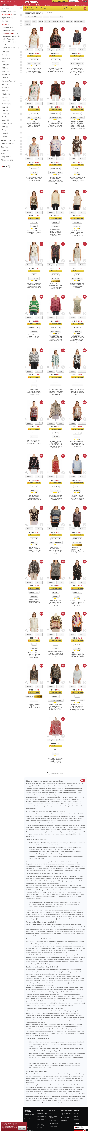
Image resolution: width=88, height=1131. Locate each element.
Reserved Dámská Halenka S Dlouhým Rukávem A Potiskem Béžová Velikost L (34, 655)
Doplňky (3, 150)
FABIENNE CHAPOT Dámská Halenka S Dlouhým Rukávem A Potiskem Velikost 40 (55, 707)
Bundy (4, 107)
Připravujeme (6, 18)
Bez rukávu (6, 45)
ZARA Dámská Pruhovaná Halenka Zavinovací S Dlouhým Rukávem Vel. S (34, 392)
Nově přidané (5, 8)
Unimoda (56, 226)
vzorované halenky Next (68, 996)
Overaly (4, 113)
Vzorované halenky (9, 33)
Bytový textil (5, 157)
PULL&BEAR (55, 331)
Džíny (3, 61)
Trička (3, 51)
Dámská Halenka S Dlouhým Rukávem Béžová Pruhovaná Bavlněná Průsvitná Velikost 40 (56, 233)
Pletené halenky (8, 42)
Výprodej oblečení (6, 11)
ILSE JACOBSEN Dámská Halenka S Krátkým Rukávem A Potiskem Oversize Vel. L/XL (56, 550)
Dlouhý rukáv (7, 30)
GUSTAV (77, 226)
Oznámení (26, 5)
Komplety (4, 136)
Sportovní (5, 104)
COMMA (34, 490)
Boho (3, 91)
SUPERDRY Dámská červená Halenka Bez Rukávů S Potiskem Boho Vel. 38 (55, 497)
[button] (34, 60)
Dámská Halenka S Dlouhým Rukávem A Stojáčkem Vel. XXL (34, 601)
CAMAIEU (77, 331)
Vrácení (39, 1122)
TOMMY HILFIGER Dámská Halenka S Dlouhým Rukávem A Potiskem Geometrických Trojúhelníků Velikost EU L (77, 125)
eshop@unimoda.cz (66, 1117)
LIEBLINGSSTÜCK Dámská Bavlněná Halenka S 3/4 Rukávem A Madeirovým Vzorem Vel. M (77, 708)
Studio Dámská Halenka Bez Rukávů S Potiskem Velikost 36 (34, 232)
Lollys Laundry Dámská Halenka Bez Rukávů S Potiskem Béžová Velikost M (77, 285)
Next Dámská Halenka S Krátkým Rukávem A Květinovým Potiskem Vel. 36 (77, 179)
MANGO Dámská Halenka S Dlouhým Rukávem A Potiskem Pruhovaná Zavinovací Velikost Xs (55, 444)
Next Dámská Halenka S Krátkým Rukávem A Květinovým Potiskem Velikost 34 (77, 444)
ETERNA (77, 490)
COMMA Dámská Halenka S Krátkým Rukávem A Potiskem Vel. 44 (55, 603)
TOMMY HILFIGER (77, 117)
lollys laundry (77, 278)
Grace (56, 648)
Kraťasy (4, 100)
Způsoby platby (40, 1119)
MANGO (55, 437)
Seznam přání (64, 5)
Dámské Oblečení (6, 14)
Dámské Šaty (40, 1127)
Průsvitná (4, 87)
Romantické (5, 123)
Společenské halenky (9, 48)
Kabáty (4, 120)
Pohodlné (5, 94)
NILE (77, 596)
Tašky (3, 153)
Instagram (76, 1119)
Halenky (4, 24)
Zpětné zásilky (40, 1125)
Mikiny (4, 97)
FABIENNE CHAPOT (55, 700)
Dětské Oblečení (6, 143)
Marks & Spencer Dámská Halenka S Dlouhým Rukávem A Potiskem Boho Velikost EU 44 (77, 71)
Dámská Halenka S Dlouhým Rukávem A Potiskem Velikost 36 (34, 706)
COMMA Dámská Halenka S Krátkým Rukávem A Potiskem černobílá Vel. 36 (34, 550)
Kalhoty (4, 58)
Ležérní (4, 78)
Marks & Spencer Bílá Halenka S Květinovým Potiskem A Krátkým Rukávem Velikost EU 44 (34, 71)
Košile (4, 71)
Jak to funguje (80, 5)
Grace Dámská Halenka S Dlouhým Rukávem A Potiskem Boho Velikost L (55, 654)
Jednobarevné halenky (10, 36)
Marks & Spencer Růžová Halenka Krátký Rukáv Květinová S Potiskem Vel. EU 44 (34, 124)
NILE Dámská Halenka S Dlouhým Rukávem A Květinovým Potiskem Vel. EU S (77, 603)
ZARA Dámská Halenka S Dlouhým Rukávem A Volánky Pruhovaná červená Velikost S (55, 761)
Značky (37, 5)
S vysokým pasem (7, 81)
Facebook (76, 1113)
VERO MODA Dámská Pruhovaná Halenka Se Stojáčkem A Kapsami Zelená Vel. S (56, 392)
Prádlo (4, 68)
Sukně (4, 64)
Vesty (3, 126)
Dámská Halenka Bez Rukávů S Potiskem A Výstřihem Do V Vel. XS (34, 442)
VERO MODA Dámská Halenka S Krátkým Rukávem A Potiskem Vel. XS (77, 392)
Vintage (4, 130)
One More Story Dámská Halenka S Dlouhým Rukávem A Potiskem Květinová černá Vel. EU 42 (55, 125)
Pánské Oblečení (6, 140)
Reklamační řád (53, 1126)
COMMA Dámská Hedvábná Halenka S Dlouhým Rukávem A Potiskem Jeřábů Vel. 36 (34, 497)
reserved (34, 648)
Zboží (5, 5)
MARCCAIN (77, 542)
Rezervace (49, 5)
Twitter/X (76, 1116)
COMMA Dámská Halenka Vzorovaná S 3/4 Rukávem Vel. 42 (77, 654)
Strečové (4, 74)
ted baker (55, 278)
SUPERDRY (55, 490)
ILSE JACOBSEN (55, 542)
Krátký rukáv (7, 39)
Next (77, 172)
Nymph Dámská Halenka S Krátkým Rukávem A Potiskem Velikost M (34, 178)
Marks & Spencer (34, 63)
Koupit (29, 50)
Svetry (4, 55)
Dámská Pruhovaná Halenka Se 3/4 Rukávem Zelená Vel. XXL (34, 337)
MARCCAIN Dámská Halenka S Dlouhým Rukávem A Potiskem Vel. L (77, 550)
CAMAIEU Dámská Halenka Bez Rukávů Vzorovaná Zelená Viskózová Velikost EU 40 (77, 339)
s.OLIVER (48, 978)
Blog (50, 1113)
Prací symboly (52, 1120)
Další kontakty (64, 1120)
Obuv (2, 147)
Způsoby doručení (41, 1116)
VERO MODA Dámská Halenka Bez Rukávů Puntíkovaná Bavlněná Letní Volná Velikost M (34, 285)
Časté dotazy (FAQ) (42, 1113)
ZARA (55, 63)
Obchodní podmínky (54, 1123)
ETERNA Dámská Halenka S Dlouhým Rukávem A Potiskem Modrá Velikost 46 (77, 497)
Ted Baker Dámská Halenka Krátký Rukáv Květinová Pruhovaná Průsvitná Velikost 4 (55, 286)
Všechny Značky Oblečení (53, 1117)
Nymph (34, 172)
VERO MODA (34, 278)
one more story (55, 117)
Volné (3, 110)
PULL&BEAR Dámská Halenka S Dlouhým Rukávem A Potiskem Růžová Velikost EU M (55, 338)
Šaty (3, 21)
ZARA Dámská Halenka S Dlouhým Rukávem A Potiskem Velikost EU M (55, 70)
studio (34, 226)
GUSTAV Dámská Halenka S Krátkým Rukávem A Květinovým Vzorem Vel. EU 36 (77, 233)
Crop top (4, 117)
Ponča (4, 133)
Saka (3, 84)
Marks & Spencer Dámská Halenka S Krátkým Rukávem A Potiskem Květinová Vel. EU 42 (55, 180)
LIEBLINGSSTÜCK (77, 700)
